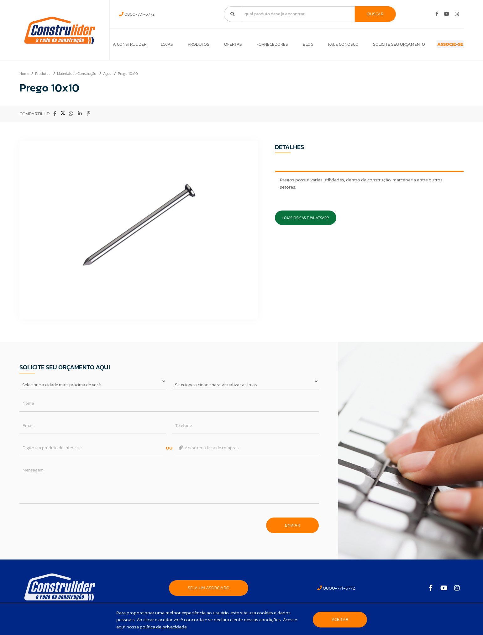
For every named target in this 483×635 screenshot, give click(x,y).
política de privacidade (163, 626)
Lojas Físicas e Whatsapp (305, 221)
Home (24, 77)
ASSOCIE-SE (439, 46)
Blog (294, 46)
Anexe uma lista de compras (208, 451)
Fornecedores (261, 46)
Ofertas (225, 46)
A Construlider (129, 46)
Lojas (164, 46)
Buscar (375, 14)
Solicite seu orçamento (380, 46)
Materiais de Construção (77, 77)
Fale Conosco (327, 46)
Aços (107, 77)
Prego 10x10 (128, 77)
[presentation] (67, 525)
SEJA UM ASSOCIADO (208, 591)
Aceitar (340, 619)
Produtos (193, 46)
